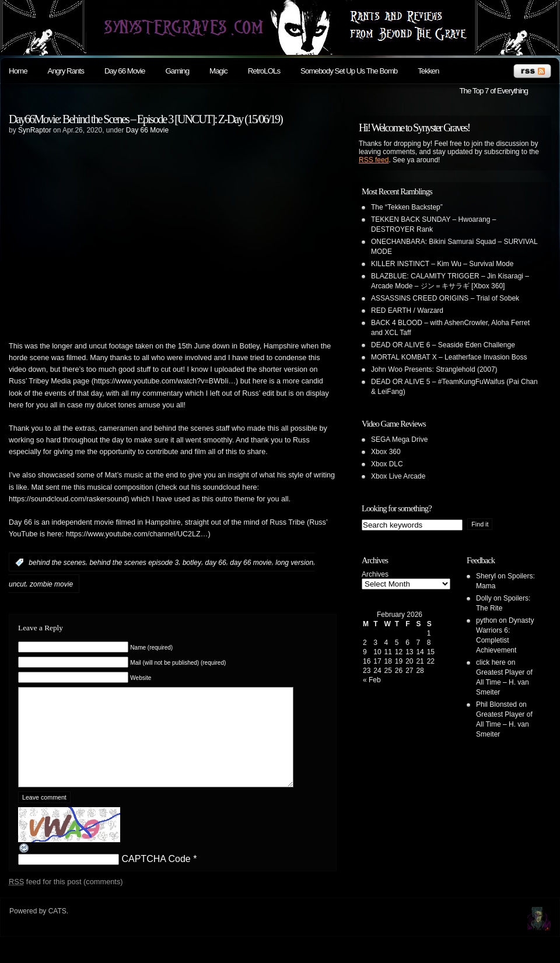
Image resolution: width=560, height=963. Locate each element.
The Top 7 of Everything (493, 90)
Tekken (428, 71)
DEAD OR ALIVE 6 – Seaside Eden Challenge (443, 345)
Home (18, 71)
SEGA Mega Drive (399, 439)
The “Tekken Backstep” (407, 207)
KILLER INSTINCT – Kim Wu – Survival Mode (442, 264)
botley (192, 563)
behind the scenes (57, 563)
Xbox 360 (386, 452)
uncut (17, 584)
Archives (375, 574)
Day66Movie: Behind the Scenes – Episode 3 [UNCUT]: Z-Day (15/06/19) (145, 119)
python (486, 620)
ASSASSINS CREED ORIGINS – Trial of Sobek (445, 298)
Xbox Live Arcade (398, 476)
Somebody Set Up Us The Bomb (348, 71)
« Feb (372, 680)
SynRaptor (34, 130)
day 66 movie (250, 563)
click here (491, 662)
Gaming (177, 71)
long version (294, 563)
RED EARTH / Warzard (407, 310)
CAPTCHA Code (155, 876)
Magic (218, 71)
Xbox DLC (387, 464)
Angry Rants (66, 71)
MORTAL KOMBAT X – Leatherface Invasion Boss (449, 357)
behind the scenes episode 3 (133, 563)
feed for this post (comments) (66, 899)
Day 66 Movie (124, 71)
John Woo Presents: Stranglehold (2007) (434, 369)
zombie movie (51, 584)
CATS (57, 928)
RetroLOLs (264, 71)
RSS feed (373, 160)
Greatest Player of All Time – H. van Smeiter (504, 682)
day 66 (215, 563)
